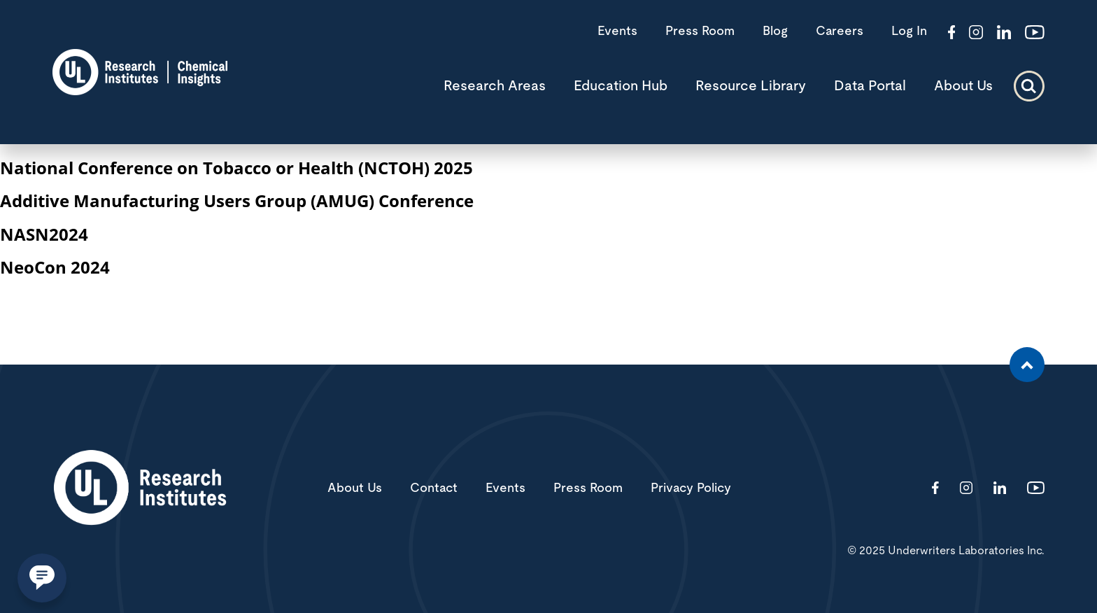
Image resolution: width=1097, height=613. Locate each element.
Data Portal (870, 86)
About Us (963, 86)
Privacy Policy (691, 488)
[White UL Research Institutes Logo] (139, 489)
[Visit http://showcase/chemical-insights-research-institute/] (1004, 33)
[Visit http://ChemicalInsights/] (952, 33)
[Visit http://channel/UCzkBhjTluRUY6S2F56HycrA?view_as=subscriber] (1035, 33)
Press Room (700, 31)
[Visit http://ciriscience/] (976, 33)
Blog (775, 31)
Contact (434, 488)
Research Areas (495, 86)
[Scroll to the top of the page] (1027, 364)
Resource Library (750, 86)
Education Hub (620, 86)
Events (617, 31)
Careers (839, 31)
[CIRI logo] (139, 91)
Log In (909, 31)
